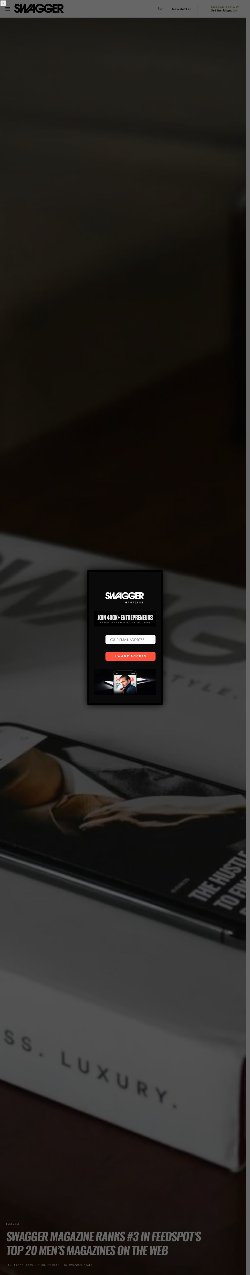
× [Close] (3, 3)
